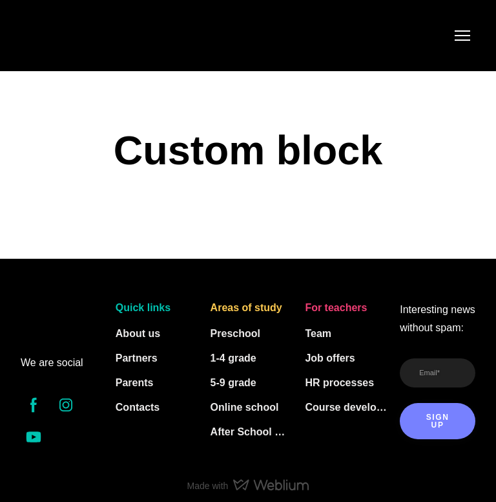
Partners (137, 358)
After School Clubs (252, 431)
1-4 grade (233, 358)
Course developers (346, 407)
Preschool (235, 333)
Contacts (138, 407)
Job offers (330, 358)
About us (138, 333)
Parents (135, 382)
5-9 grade (233, 382)
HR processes (339, 382)
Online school (245, 407)
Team (318, 333)
